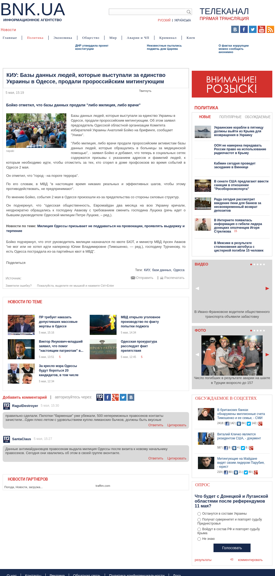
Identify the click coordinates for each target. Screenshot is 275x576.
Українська (182, 20)
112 (100, 397)
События (54, 29)
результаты (203, 560)
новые (205, 116)
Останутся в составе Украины (224, 513)
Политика (35, 38)
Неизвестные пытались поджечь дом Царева (164, 47)
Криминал (168, 38)
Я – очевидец (80, 29)
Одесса (178, 270)
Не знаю (208, 539)
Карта (155, 29)
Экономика (62, 38)
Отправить (144, 277)
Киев (191, 38)
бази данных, (162, 270)
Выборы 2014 (209, 29)
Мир (113, 38)
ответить (155, 425)
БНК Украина (178, 29)
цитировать (176, 425)
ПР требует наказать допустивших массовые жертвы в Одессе (58, 321)
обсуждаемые (258, 116)
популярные (230, 116)
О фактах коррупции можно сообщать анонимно (234, 49)
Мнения (137, 29)
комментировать (250, 560)
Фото (120, 29)
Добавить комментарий (25, 397)
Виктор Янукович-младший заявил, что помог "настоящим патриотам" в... (61, 346)
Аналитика (31, 29)
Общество (90, 38)
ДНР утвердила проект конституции (91, 47)
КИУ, (147, 270)
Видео (104, 29)
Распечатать (174, 277)
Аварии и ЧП (138, 38)
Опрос (202, 485)
